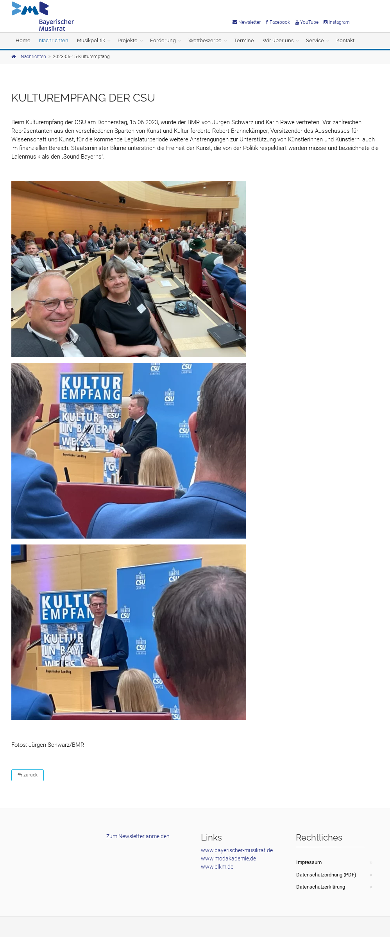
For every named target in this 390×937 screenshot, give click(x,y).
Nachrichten (53, 40)
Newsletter (247, 22)
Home (23, 40)
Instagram (337, 22)
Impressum (309, 862)
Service (315, 40)
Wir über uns (278, 40)
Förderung (163, 40)
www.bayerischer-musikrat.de (237, 850)
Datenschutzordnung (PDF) (326, 875)
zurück (28, 775)
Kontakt (345, 40)
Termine (244, 40)
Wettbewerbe (205, 40)
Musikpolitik (91, 40)
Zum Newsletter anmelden (138, 836)
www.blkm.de (217, 867)
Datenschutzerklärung (320, 887)
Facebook (278, 22)
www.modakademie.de (228, 858)
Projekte (128, 40)
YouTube (306, 22)
